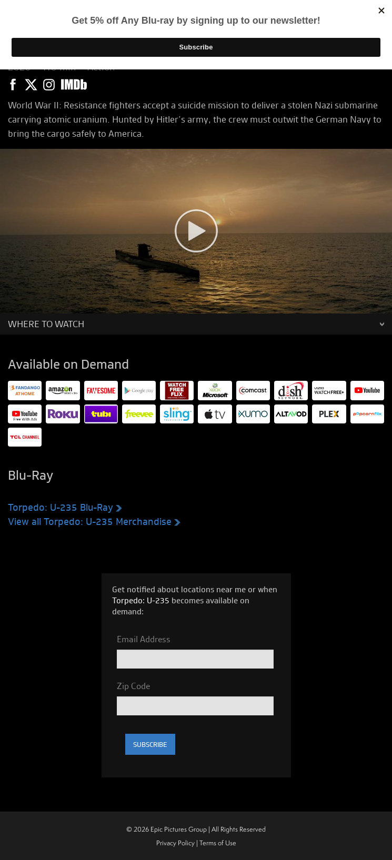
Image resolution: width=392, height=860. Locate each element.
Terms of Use (217, 842)
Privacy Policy (175, 842)
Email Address (143, 639)
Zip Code (133, 686)
